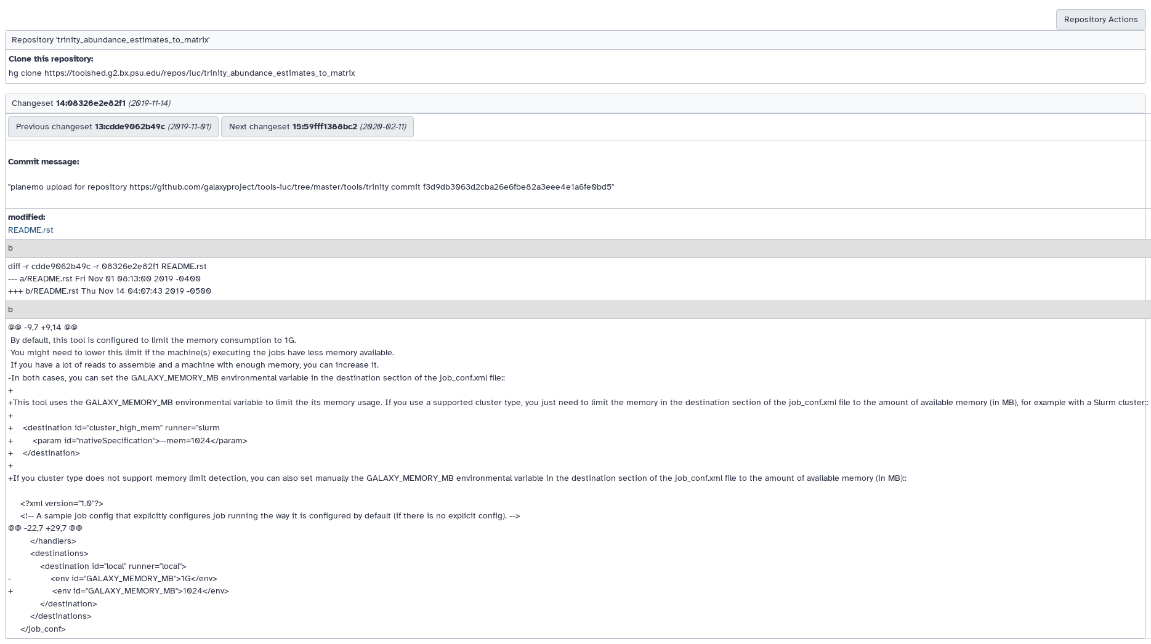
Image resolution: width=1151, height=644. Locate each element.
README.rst (31, 230)
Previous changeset (113, 126)
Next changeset (317, 126)
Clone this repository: (51, 59)
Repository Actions (1101, 19)
